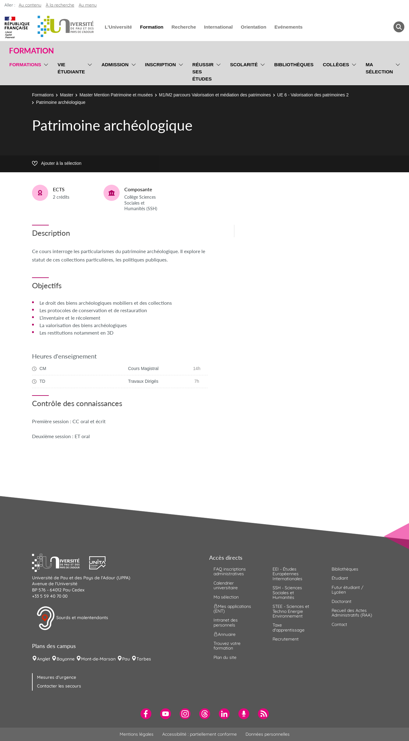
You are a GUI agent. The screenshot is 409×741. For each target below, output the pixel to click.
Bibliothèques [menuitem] (294, 64)
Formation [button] (31, 50)
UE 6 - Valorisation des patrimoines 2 (313, 94)
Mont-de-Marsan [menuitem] (98, 659)
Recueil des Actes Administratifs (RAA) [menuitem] (352, 613)
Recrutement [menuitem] (286, 639)
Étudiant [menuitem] (340, 578)
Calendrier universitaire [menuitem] (226, 585)
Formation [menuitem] (151, 27)
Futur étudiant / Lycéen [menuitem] (347, 590)
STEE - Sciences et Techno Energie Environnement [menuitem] (291, 611)
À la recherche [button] (60, 5)
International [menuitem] (218, 27)
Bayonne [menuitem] (66, 659)
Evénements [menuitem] (288, 27)
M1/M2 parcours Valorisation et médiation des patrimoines (215, 94)
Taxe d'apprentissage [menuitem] (289, 627)
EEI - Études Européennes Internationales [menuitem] (287, 573)
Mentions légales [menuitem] (137, 734)
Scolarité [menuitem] (244, 64)
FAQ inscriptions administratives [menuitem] (230, 571)
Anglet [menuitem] (43, 659)
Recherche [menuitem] (184, 27)
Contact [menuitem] (339, 624)
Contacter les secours (59, 686)
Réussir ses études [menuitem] (203, 71)
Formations (43, 94)
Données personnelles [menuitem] (268, 734)
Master (66, 94)
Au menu (88, 5)
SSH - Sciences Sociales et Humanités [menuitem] (287, 592)
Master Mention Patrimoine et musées (116, 94)
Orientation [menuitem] (253, 27)
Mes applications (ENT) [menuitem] (232, 609)
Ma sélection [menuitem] (379, 68)
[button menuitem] (398, 26)
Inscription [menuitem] (160, 64)
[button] (60, 561)
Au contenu (30, 5)
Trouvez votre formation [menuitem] (227, 646)
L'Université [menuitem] (118, 27)
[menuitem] (146, 713)
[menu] (44, 71)
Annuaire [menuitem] (225, 634)
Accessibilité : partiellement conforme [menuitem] (199, 734)
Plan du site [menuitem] (225, 657)
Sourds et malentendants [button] (72, 618)
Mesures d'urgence (56, 677)
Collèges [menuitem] (336, 64)
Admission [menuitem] (114, 64)
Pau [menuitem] (126, 659)
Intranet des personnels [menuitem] (226, 622)
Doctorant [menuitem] (342, 601)
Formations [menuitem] (25, 64)
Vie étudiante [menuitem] (71, 68)
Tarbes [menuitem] (143, 659)
